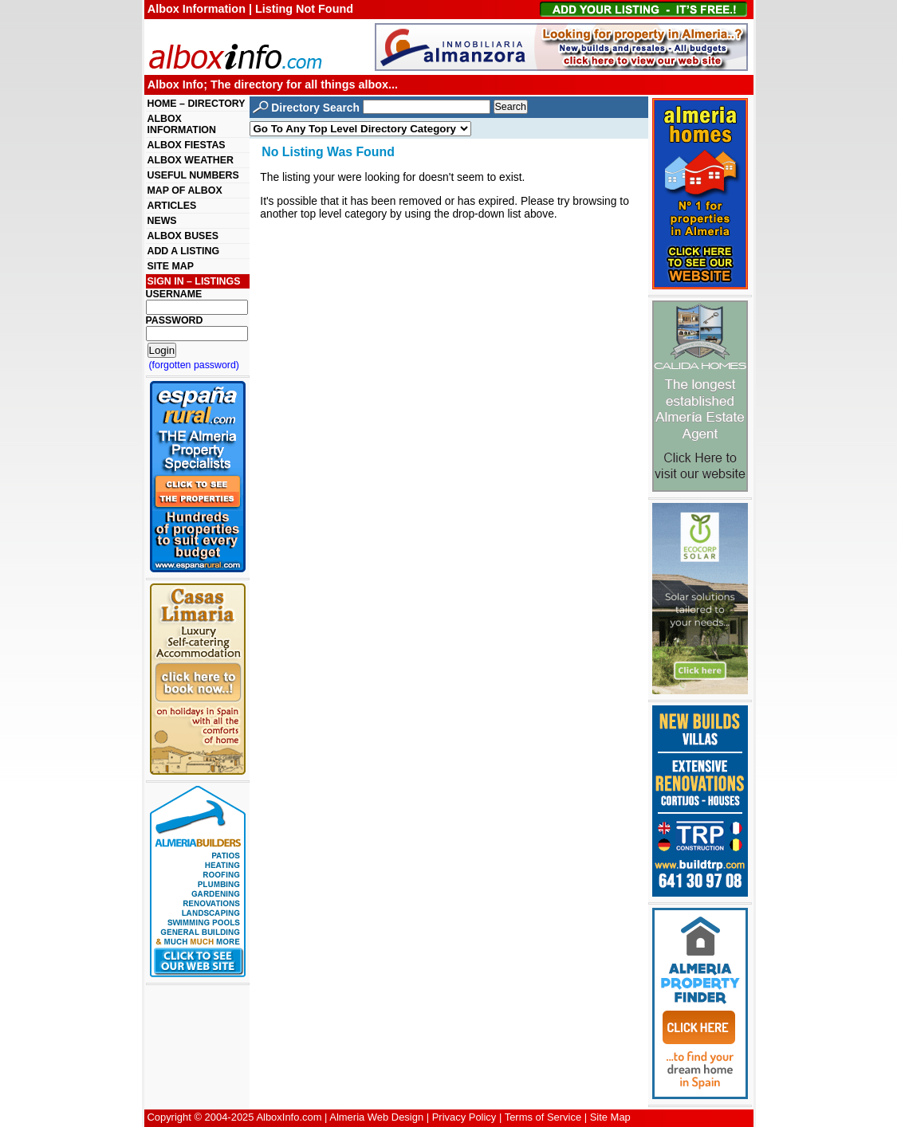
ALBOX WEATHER (191, 160)
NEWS (162, 220)
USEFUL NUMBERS (193, 175)
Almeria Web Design (376, 1117)
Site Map (610, 1117)
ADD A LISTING (184, 251)
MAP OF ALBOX (185, 190)
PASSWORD (174, 320)
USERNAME (174, 294)
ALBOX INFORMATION (182, 124)
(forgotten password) (194, 365)
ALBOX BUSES (183, 236)
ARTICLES (172, 205)
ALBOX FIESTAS (187, 145)
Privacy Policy (464, 1117)
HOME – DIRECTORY (197, 103)
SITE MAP (171, 266)
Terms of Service (543, 1117)
